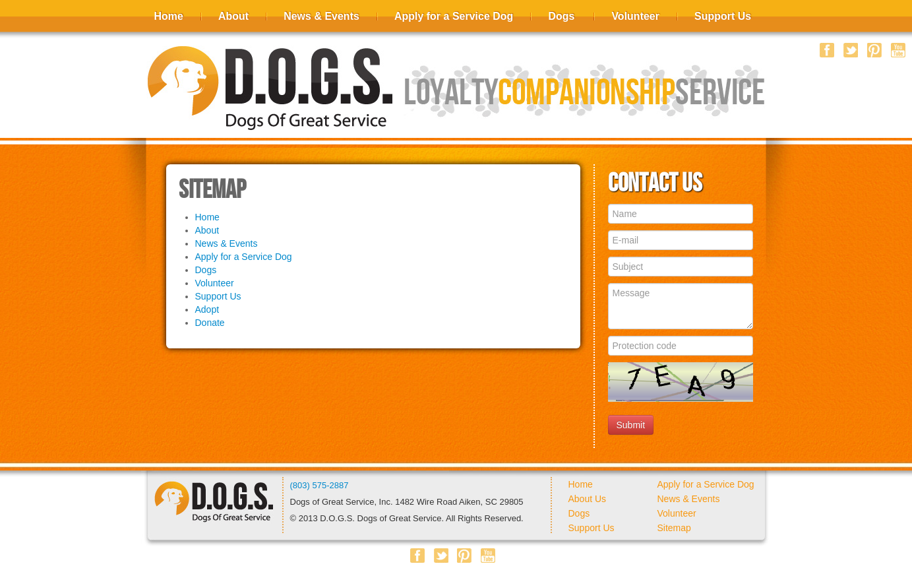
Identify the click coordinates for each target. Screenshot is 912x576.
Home (168, 16)
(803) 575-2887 (319, 485)
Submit (631, 425)
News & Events (321, 16)
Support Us (722, 16)
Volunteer (635, 16)
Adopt (207, 309)
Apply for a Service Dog (454, 16)
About (233, 16)
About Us (587, 499)
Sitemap (674, 528)
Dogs (561, 16)
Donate (210, 322)
